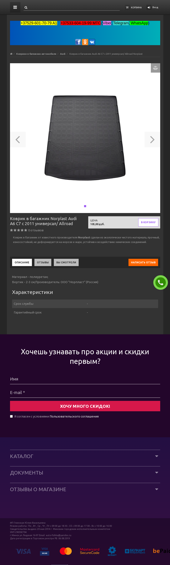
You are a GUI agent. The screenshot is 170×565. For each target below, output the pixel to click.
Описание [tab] (22, 262)
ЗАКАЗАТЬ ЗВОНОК (162, 282)
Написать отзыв (143, 262)
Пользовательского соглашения (74, 416)
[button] (18, 138)
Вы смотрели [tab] (66, 262)
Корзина (136, 7)
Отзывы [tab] (43, 262)
